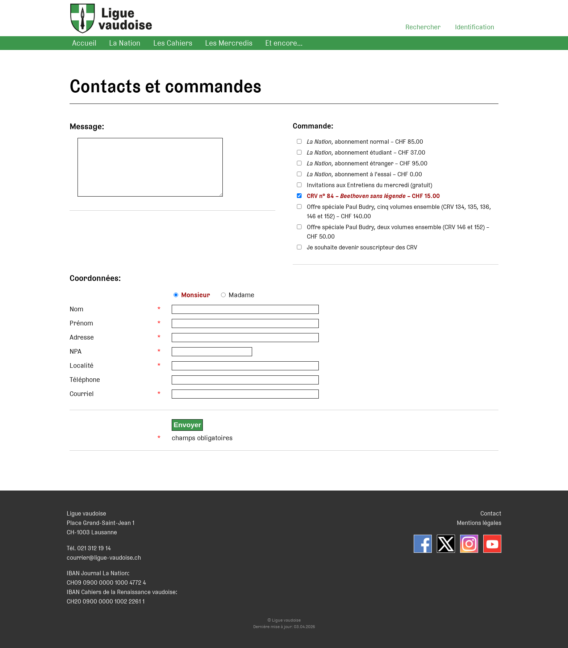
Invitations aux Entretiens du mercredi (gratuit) (369, 185)
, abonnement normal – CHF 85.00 (365, 141)
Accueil (84, 43)
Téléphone (85, 379)
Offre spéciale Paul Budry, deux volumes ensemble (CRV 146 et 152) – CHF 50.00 (398, 231)
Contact (490, 513)
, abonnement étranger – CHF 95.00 (367, 163)
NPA (76, 351)
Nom (76, 309)
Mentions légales (479, 522)
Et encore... (283, 43)
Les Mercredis (228, 43)
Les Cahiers (172, 43)
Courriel (82, 393)
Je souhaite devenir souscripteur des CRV (362, 247)
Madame (241, 295)
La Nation (125, 43)
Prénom (81, 323)
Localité (81, 365)
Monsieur (195, 295)
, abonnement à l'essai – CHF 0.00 (364, 174)
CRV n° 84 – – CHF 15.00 (373, 196)
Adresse (82, 337)
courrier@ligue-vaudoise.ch (104, 557)
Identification (474, 27)
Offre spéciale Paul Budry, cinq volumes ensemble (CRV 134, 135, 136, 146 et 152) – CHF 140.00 (399, 211)
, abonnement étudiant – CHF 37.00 (366, 152)
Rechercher (422, 27)
